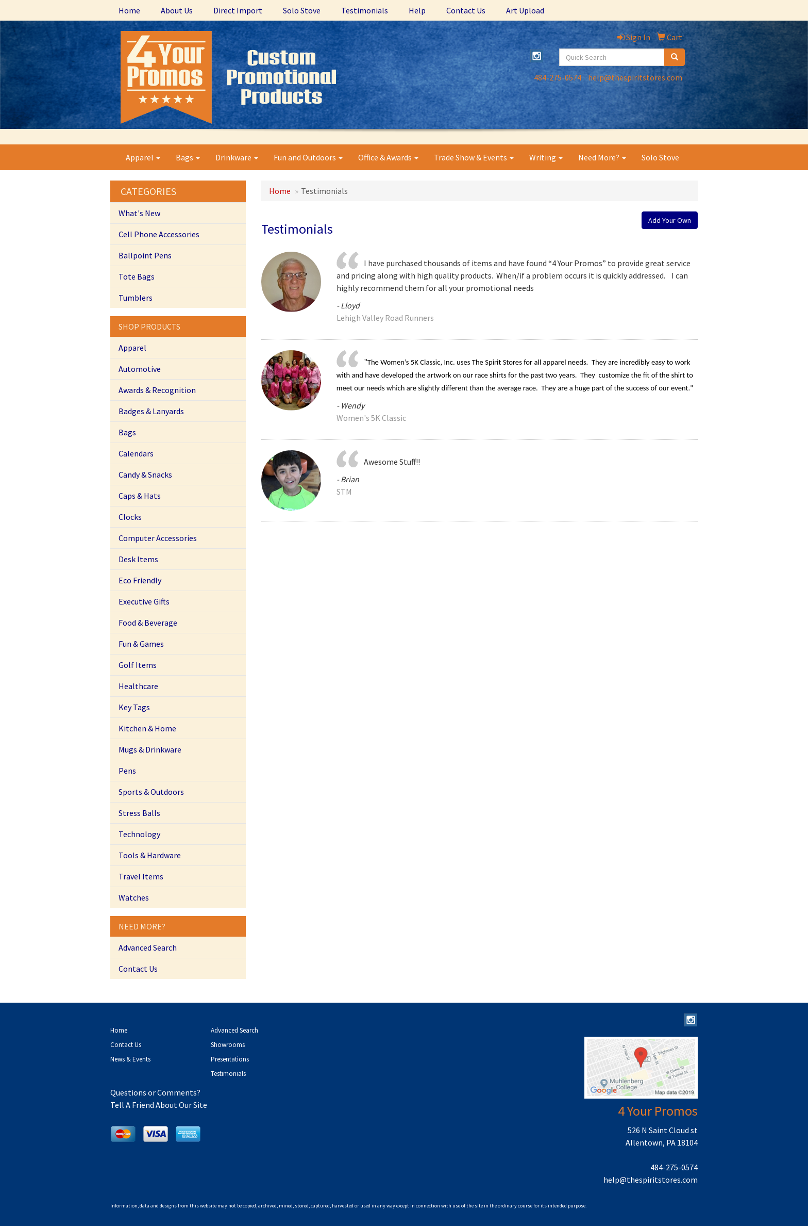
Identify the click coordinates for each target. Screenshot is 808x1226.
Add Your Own (669, 220)
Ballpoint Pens (145, 255)
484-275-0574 (557, 77)
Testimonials (364, 10)
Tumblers (136, 297)
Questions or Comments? (155, 1092)
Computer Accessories (158, 538)
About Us (177, 10)
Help (417, 10)
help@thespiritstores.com (635, 77)
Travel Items (141, 876)
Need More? (602, 157)
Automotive (140, 369)
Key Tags (134, 707)
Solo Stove (302, 10)
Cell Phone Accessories (159, 234)
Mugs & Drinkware (150, 749)
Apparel (143, 157)
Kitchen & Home (147, 728)
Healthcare (138, 686)
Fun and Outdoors (308, 157)
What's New (139, 213)
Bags (188, 157)
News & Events (130, 1059)
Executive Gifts (144, 601)
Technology (139, 834)
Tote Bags (137, 276)
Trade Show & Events (474, 157)
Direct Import (237, 10)
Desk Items (138, 559)
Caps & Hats (140, 496)
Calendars (136, 453)
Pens (127, 770)
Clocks (130, 517)
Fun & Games (141, 644)
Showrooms (228, 1044)
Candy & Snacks (145, 474)
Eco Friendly (140, 580)
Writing (546, 157)
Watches (134, 897)
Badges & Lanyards (151, 411)
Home (129, 10)
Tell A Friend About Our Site (158, 1105)
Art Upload (525, 10)
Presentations (230, 1059)
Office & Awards (388, 157)
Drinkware (236, 157)
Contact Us (465, 10)
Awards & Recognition (157, 390)
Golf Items (138, 665)
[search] (674, 57)
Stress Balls (139, 813)
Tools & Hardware (150, 855)
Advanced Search (148, 947)
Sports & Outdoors (151, 792)
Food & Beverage (148, 622)
